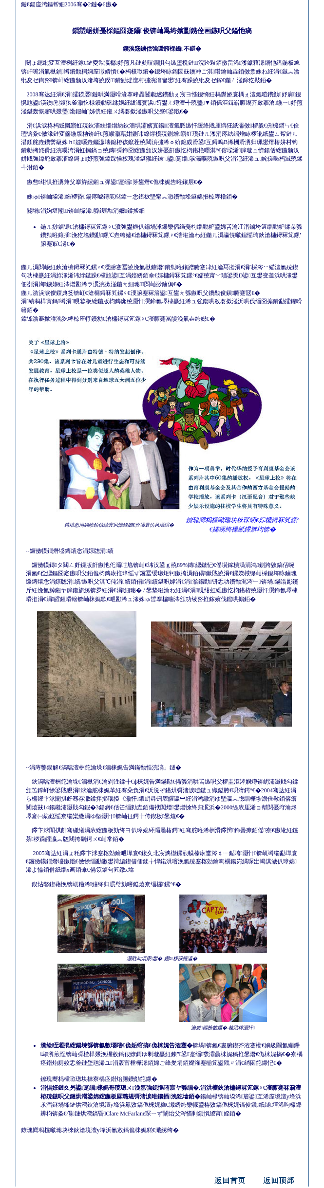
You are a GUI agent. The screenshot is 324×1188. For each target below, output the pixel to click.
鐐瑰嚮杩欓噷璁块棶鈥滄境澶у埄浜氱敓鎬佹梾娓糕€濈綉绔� (100, 1130)
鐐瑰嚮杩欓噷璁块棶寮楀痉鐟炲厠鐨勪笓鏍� (98, 1079)
